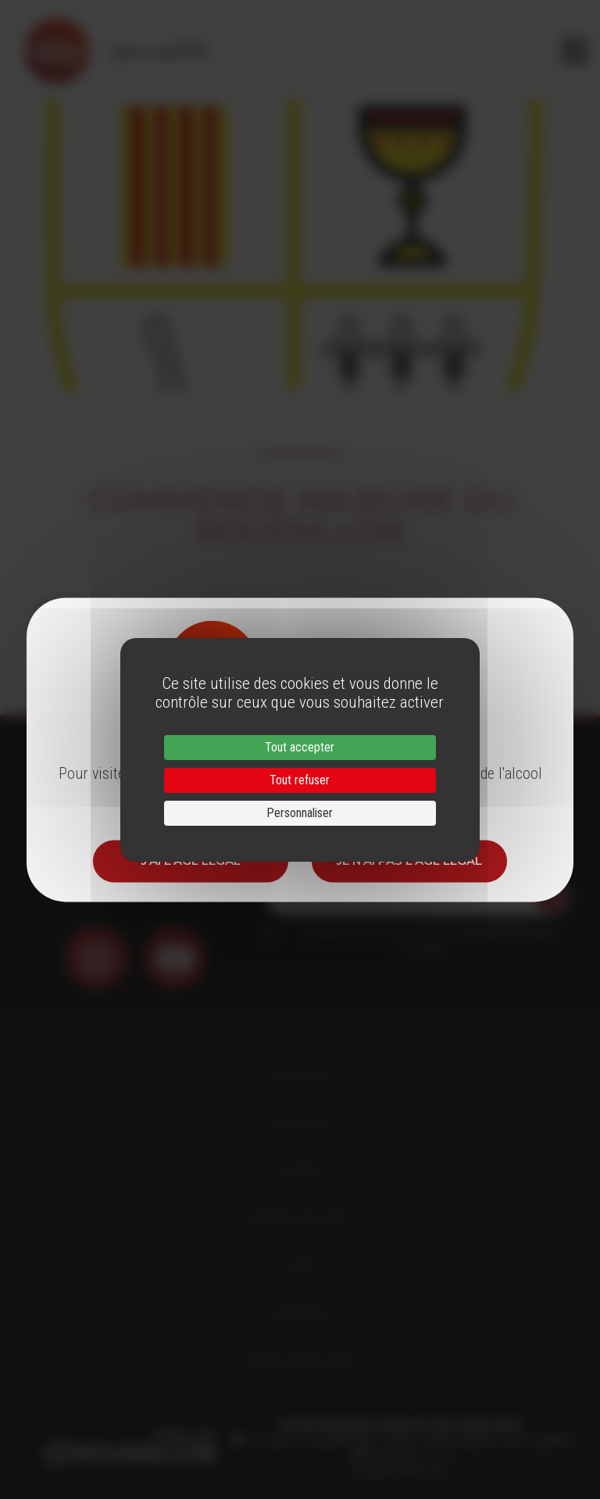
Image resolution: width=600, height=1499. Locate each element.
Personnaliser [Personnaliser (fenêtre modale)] (299, 812)
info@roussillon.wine (401, 1471)
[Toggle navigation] (574, 51)
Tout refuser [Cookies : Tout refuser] (300, 780)
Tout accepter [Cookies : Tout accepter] (299, 747)
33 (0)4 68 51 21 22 (406, 1456)
